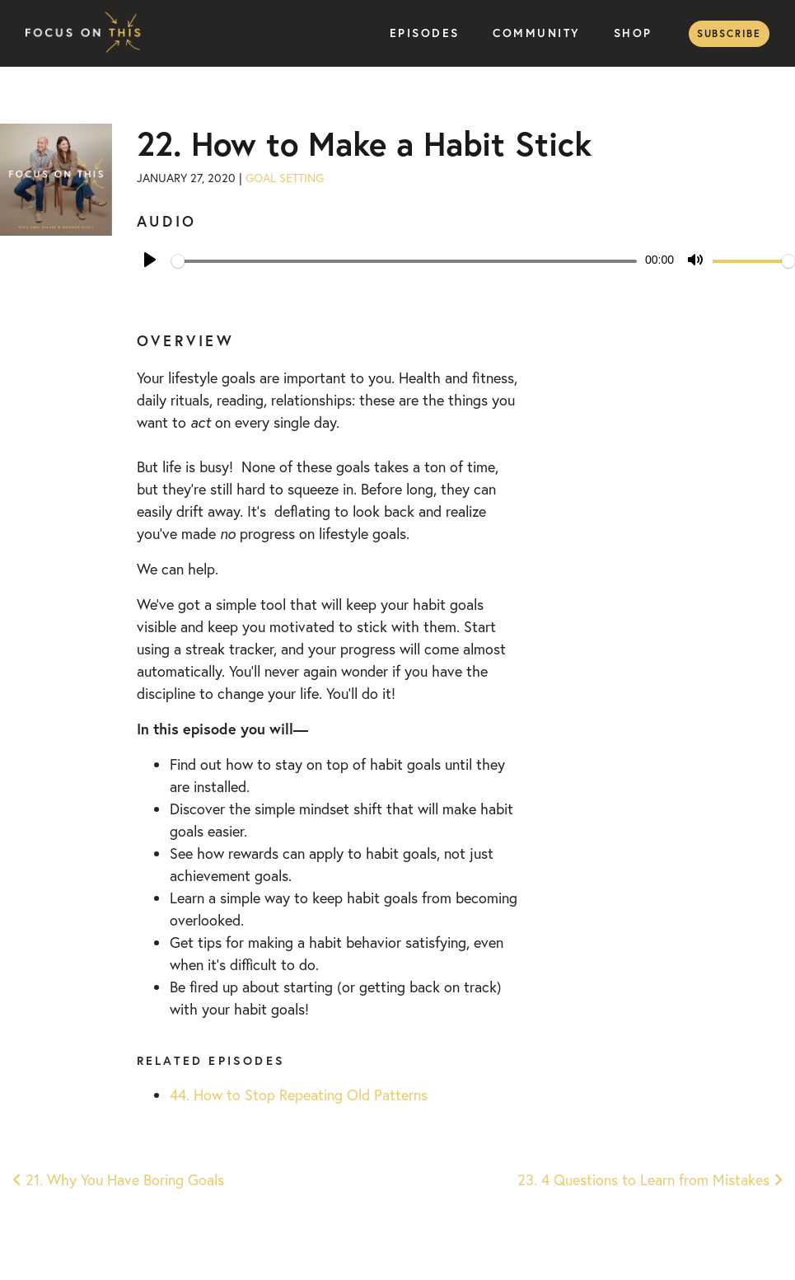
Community (537, 33)
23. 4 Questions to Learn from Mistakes (650, 1179)
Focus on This (87, 33)
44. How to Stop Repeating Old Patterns (299, 1094)
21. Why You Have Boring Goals (118, 1179)
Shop (633, 33)
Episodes (425, 33)
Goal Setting (285, 178)
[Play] (150, 259)
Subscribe (729, 33)
